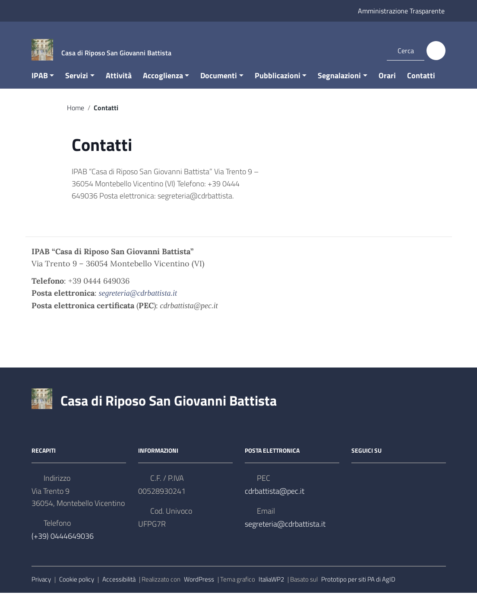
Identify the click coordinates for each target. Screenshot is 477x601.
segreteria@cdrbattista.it (285, 532)
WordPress (199, 588)
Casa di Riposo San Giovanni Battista (168, 409)
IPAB (40, 84)
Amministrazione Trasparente (401, 11)
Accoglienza (163, 84)
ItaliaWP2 (271, 588)
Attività (119, 84)
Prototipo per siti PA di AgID (358, 588)
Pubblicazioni (277, 84)
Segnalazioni (339, 84)
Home (75, 116)
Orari (387, 84)
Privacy (41, 588)
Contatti (421, 84)
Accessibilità (119, 588)
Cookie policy (76, 588)
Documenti (218, 84)
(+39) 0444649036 (63, 544)
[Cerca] (435, 50)
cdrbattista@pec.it (274, 499)
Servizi (76, 84)
